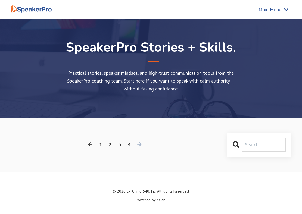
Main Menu (273, 9)
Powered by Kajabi (151, 199)
